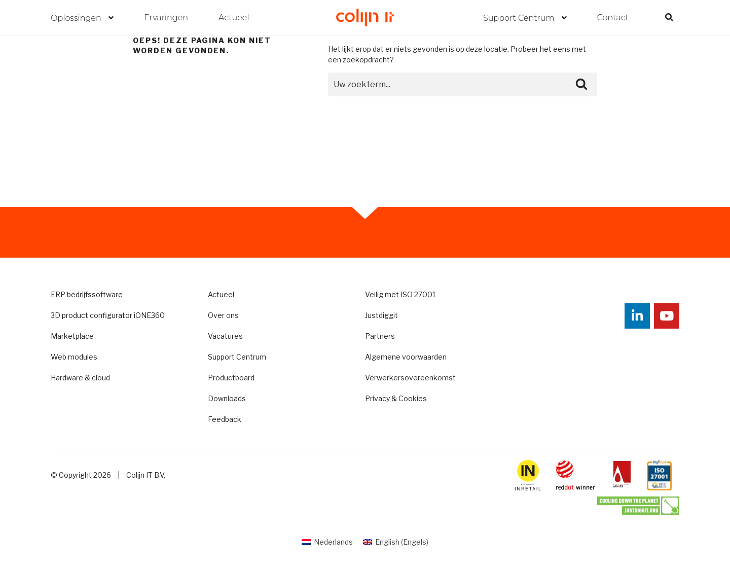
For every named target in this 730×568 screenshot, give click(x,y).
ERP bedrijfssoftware (87, 294)
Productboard (231, 377)
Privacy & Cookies (396, 398)
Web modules (74, 356)
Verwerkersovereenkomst (410, 377)
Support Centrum (520, 18)
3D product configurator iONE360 (108, 315)
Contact (613, 17)
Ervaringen (166, 17)
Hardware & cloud (80, 377)
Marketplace (72, 336)
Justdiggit (381, 315)
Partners (380, 336)
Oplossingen (77, 18)
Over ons (223, 315)
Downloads (227, 398)
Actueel (233, 17)
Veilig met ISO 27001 (400, 294)
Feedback (224, 419)
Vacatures (225, 336)
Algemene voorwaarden (406, 356)
